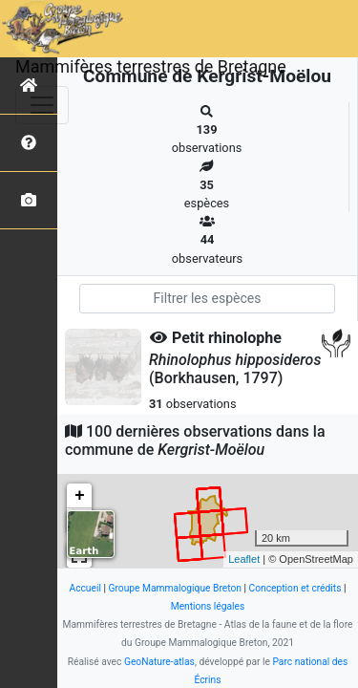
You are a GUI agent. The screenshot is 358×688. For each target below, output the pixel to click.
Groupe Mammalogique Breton (175, 588)
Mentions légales (208, 606)
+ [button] (79, 495)
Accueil (84, 588)
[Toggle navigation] (42, 105)
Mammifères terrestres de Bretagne (150, 66)
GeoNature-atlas (159, 662)
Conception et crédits (295, 588)
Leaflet (244, 559)
